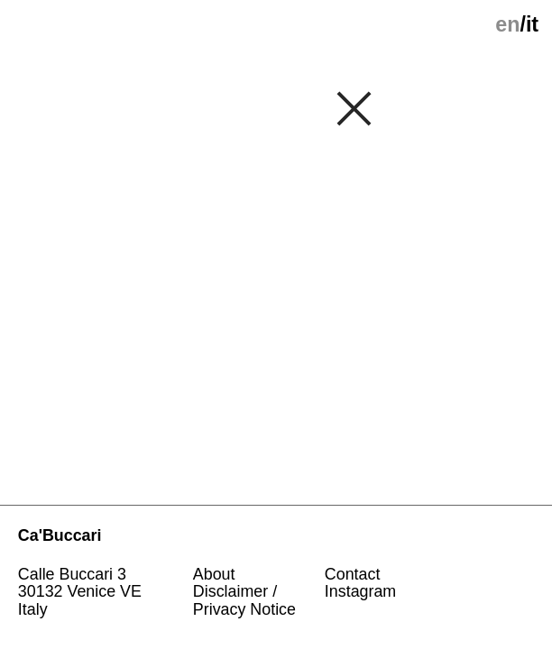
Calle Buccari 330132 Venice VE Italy (82, 592)
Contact (353, 574)
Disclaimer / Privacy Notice (244, 600)
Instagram (360, 591)
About (214, 574)
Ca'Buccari (60, 535)
